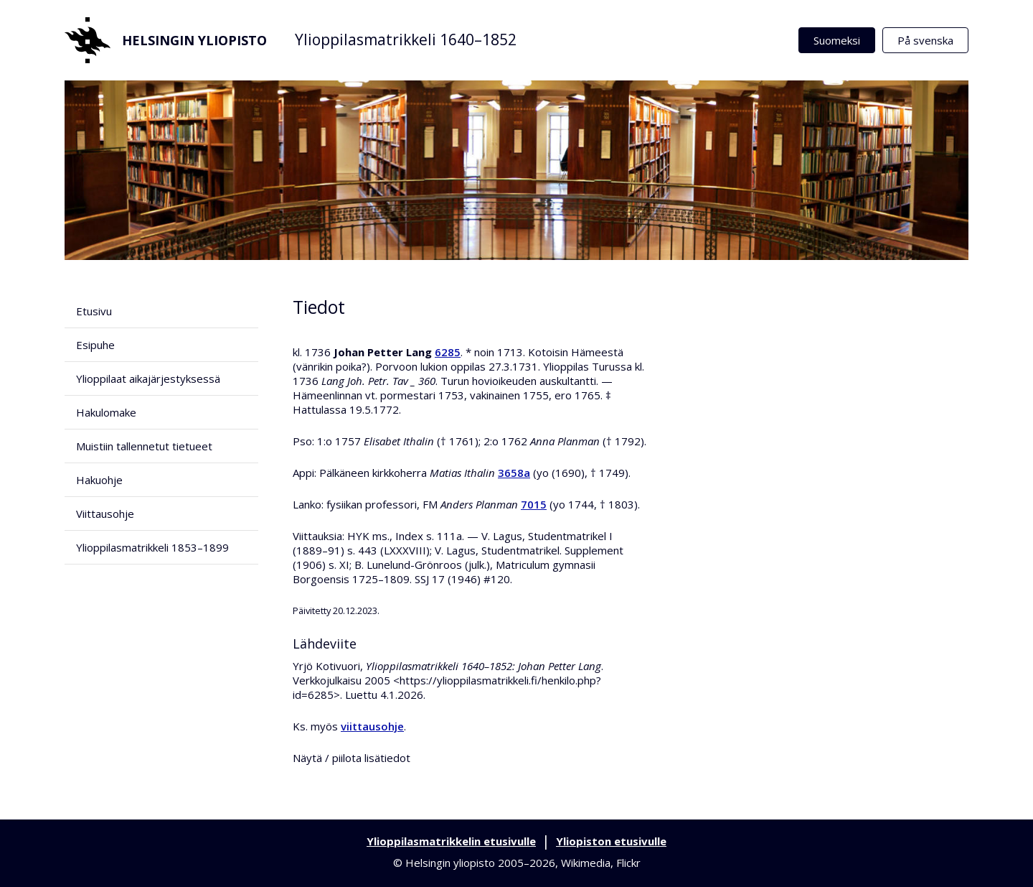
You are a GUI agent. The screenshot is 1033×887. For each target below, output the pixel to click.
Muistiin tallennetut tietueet (144, 446)
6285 (448, 352)
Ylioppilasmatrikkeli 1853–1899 (152, 547)
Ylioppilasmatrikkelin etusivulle (451, 841)
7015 (534, 504)
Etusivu (94, 311)
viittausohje (372, 726)
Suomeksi (836, 40)
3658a (514, 472)
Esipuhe (95, 345)
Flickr (628, 862)
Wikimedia (585, 862)
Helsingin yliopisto (166, 40)
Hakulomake (106, 412)
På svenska (925, 40)
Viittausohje (105, 513)
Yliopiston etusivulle (611, 841)
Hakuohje (99, 480)
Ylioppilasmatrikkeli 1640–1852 (405, 39)
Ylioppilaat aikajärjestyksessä (148, 378)
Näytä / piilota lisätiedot (351, 758)
